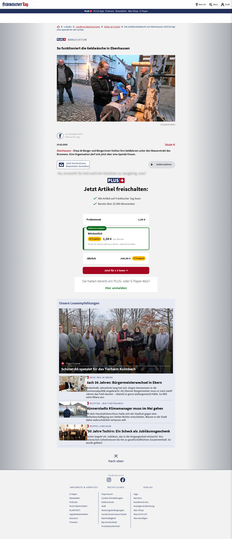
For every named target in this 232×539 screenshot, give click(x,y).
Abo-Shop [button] (134, 11)
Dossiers (73, 520)
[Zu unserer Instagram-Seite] (109, 484)
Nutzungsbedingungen (113, 513)
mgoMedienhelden (78, 517)
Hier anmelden (116, 288)
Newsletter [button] (121, 11)
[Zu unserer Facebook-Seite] (122, 484)
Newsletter (74, 502)
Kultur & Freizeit (112, 26)
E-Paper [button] (145, 11)
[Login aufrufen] (225, 4)
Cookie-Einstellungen (112, 502)
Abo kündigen (141, 520)
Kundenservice (141, 506)
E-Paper (73, 498)
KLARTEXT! (74, 513)
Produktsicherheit (111, 528)
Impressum (107, 498)
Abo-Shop (139, 513)
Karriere (138, 502)
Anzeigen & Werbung (144, 509)
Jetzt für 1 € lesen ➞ (116, 270)
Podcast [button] (108, 11)
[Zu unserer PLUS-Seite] (61, 39)
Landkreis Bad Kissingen (88, 26)
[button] (86, 11)
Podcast (73, 506)
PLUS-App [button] (97, 11)
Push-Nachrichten (78, 509)
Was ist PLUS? (140, 517)
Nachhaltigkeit (109, 520)
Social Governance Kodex (114, 517)
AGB (104, 509)
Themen (73, 524)
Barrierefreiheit (109, 524)
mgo (136, 498)
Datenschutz (108, 506)
